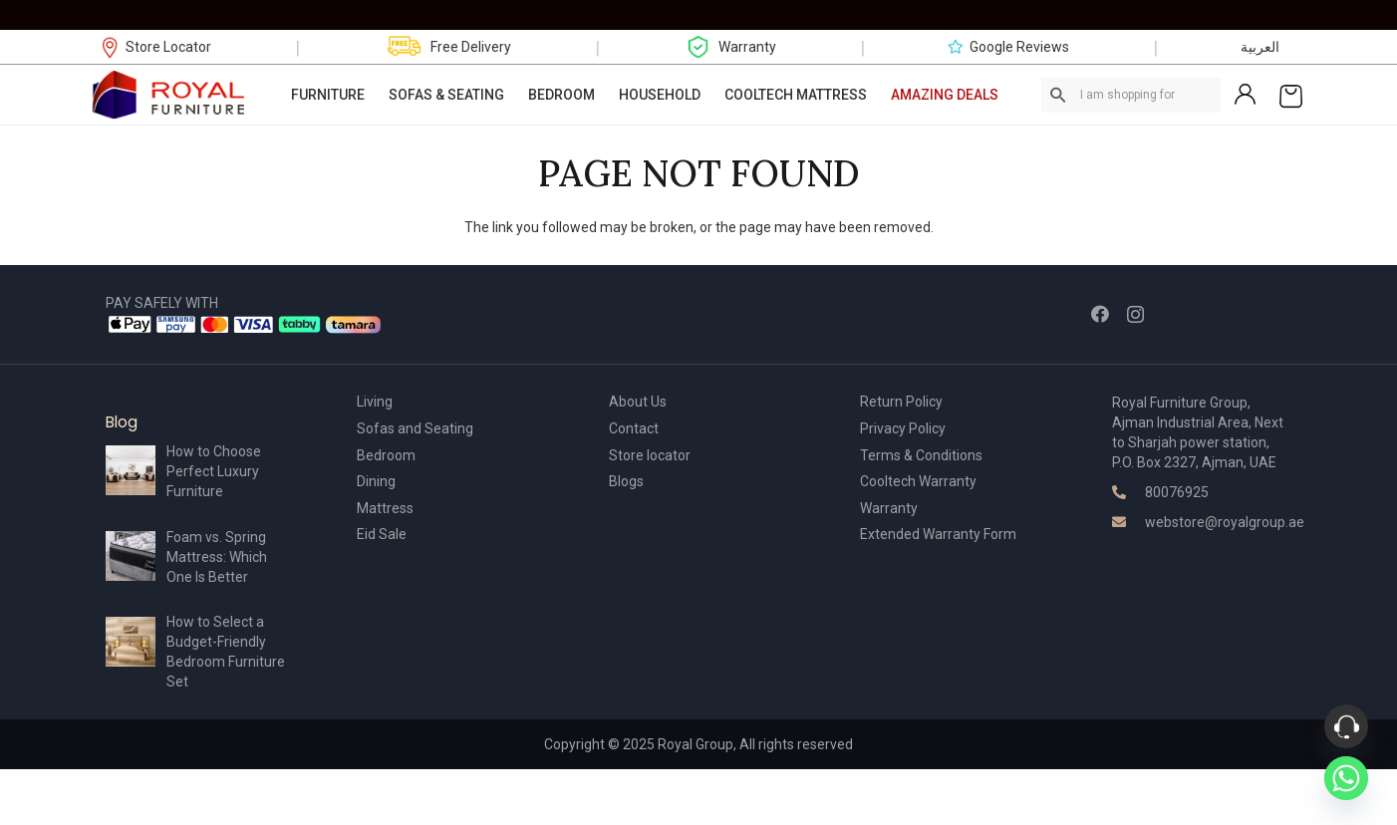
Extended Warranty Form (938, 534)
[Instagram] (1135, 315)
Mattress (385, 508)
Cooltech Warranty (918, 481)
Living (375, 402)
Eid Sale (382, 534)
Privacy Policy (903, 428)
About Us (638, 402)
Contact (634, 428)
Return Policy (901, 402)
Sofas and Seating (415, 428)
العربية (1260, 47)
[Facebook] (1100, 314)
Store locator (650, 455)
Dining (376, 481)
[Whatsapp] (1346, 778)
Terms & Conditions (921, 455)
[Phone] (1346, 726)
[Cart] (1290, 95)
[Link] (169, 95)
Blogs (626, 481)
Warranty (889, 508)
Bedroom (386, 455)
